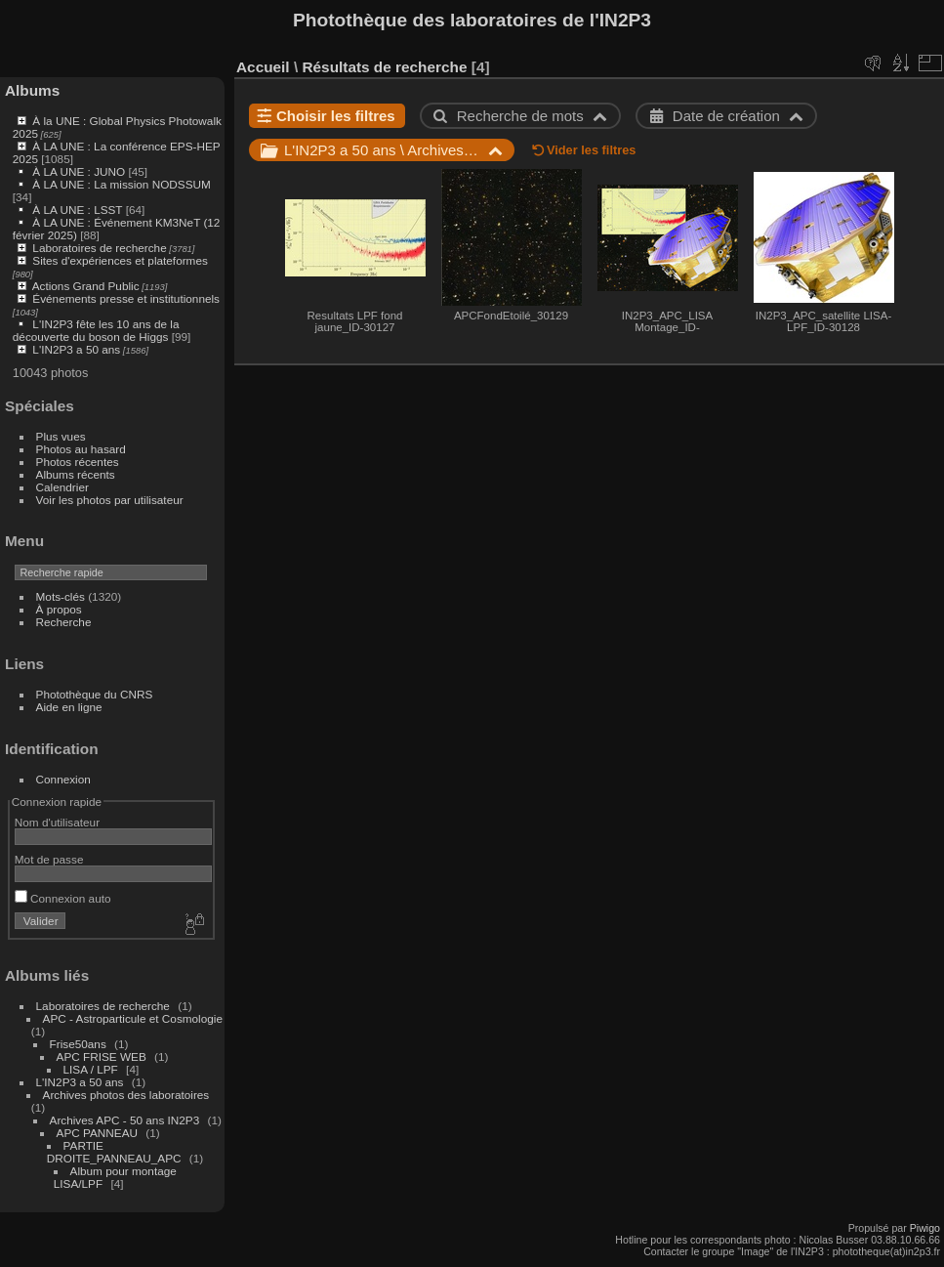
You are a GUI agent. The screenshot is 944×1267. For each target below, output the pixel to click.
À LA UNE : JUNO (80, 171)
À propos (59, 609)
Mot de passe (49, 859)
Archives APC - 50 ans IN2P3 (125, 1120)
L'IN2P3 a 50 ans (76, 349)
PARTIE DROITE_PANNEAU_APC (114, 1151)
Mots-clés (60, 596)
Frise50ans (78, 1043)
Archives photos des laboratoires (126, 1094)
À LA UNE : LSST (77, 209)
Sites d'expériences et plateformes (119, 260)
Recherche (64, 621)
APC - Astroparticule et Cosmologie (133, 1018)
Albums (32, 90)
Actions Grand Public (86, 285)
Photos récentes (77, 461)
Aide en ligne (69, 706)
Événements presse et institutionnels (126, 298)
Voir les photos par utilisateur (110, 499)
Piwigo (925, 1228)
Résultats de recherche (384, 67)
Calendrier (62, 487)
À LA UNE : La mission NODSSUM (121, 184)
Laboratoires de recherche (99, 247)
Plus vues (61, 436)
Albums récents (75, 474)
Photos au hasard (81, 449)
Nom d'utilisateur (57, 822)
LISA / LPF (90, 1069)
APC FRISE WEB (101, 1056)
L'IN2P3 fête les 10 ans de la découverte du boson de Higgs (96, 330)
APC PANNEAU (99, 1132)
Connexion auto (63, 898)
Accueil (263, 67)
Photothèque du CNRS (94, 694)
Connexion (63, 779)
